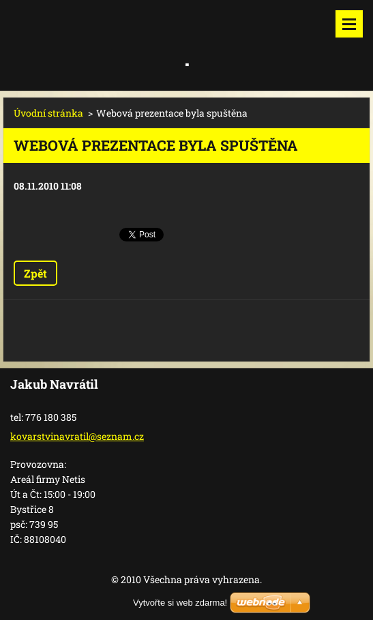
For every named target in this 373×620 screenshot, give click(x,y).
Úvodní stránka (48, 112)
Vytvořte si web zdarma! (180, 602)
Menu (349, 24)
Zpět (35, 273)
